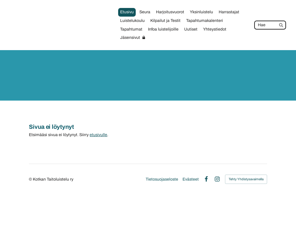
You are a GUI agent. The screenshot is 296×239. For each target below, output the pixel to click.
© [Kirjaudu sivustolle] (31, 179)
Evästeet (191, 179)
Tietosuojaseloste (162, 179)
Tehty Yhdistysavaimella (246, 179)
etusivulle (98, 134)
